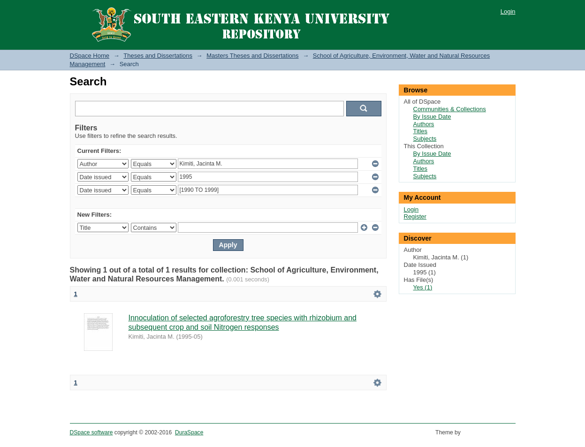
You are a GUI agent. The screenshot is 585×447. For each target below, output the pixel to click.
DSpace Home (90, 55)
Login (508, 11)
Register (415, 216)
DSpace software (91, 432)
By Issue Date (432, 116)
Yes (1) (423, 287)
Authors (423, 124)
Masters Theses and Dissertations (252, 55)
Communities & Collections (449, 109)
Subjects (425, 138)
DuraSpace (189, 432)
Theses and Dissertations (157, 55)
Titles (420, 131)
